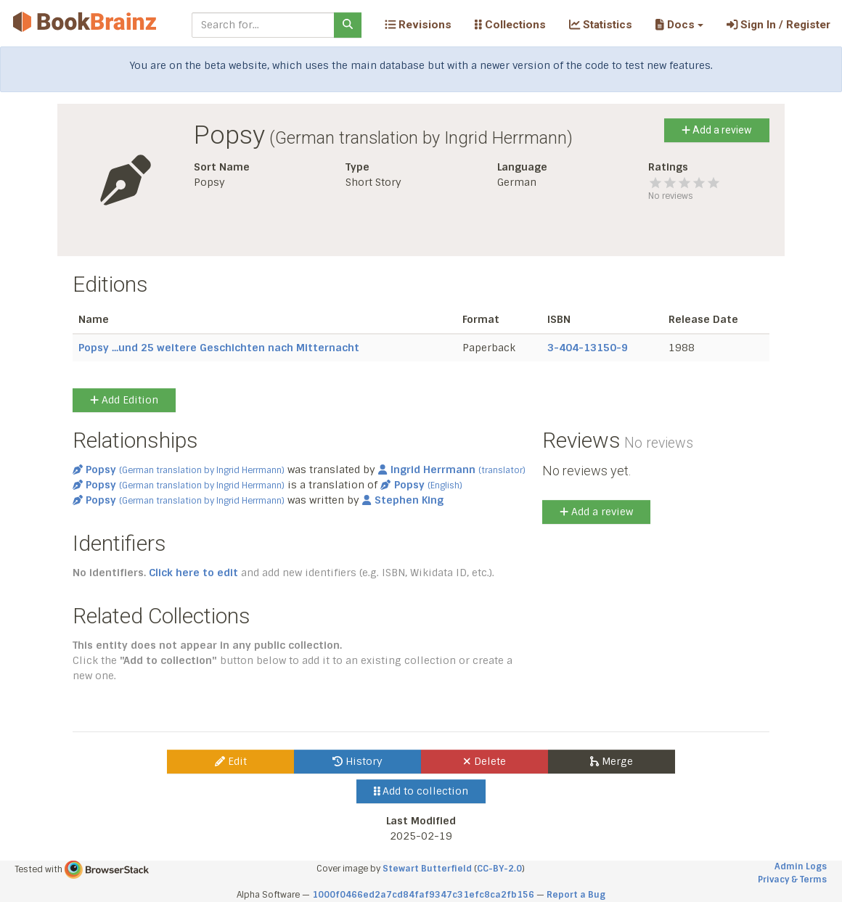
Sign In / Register (778, 24)
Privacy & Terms (792, 879)
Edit (231, 761)
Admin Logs (800, 866)
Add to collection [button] (421, 791)
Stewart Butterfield (427, 868)
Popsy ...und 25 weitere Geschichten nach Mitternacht (218, 347)
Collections (510, 24)
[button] (679, 24)
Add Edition (124, 399)
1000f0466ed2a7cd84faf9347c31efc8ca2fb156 (423, 895)
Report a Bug (576, 895)
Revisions (418, 24)
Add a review (717, 130)
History (357, 761)
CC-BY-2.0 (499, 868)
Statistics (600, 24)
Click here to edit (193, 572)
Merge (611, 761)
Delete (484, 761)
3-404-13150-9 (587, 347)
